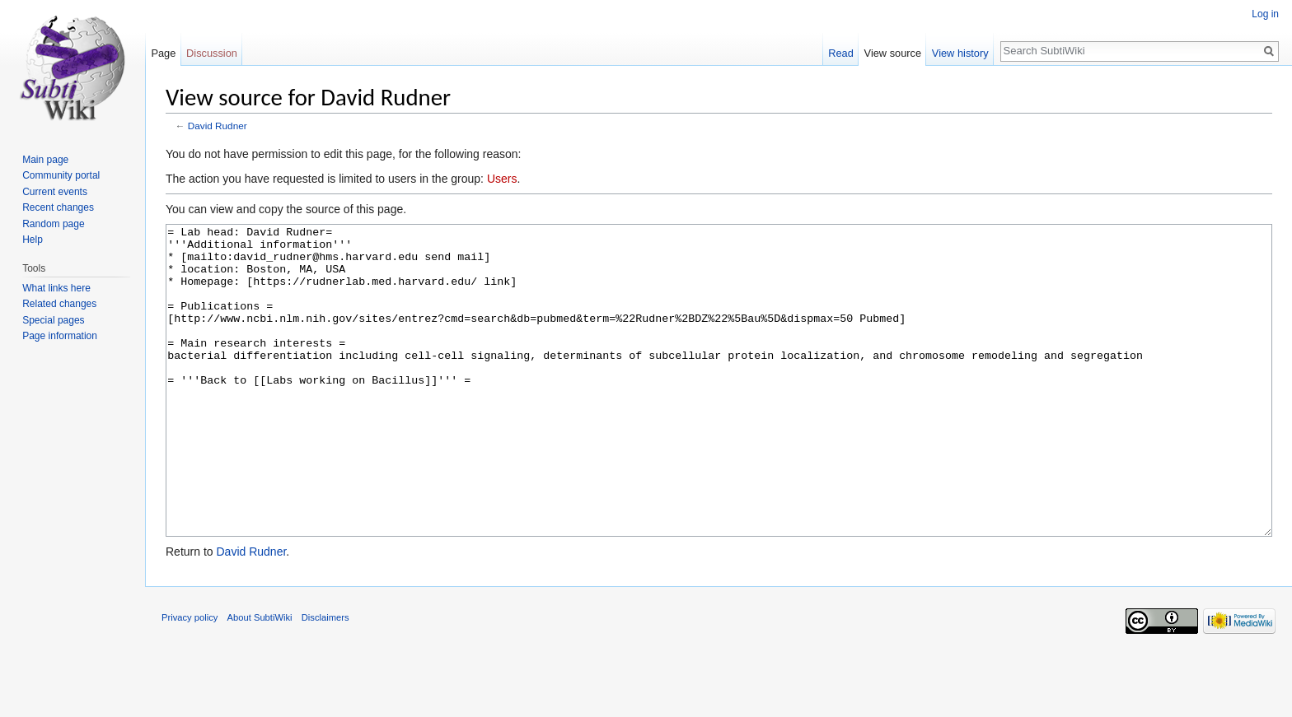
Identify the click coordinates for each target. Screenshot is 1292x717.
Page (163, 53)
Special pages (53, 320)
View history (960, 53)
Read (841, 53)
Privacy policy (190, 679)
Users (502, 178)
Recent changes (58, 207)
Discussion (211, 53)
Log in (1265, 14)
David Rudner (217, 125)
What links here (56, 288)
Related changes (59, 304)
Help (32, 239)
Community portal (61, 175)
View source (892, 53)
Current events (54, 192)
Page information (59, 336)
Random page (53, 224)
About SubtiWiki (260, 679)
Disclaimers (325, 679)
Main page (45, 159)
